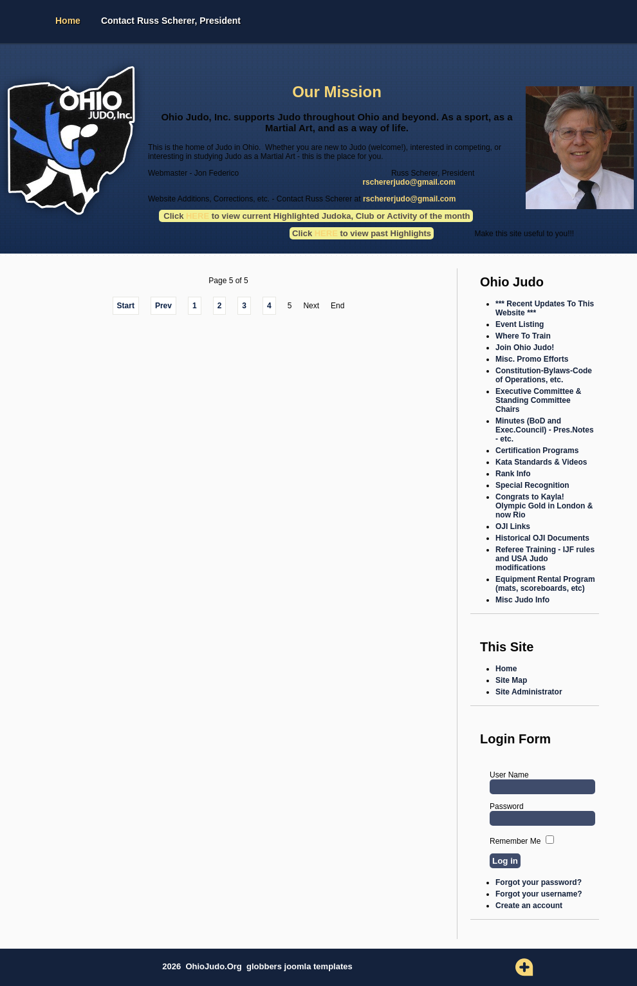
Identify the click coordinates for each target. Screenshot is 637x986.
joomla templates (318, 966)
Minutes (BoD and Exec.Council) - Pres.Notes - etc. (544, 429)
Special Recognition (532, 485)
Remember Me (515, 841)
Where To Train (523, 335)
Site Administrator (528, 691)
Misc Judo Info (522, 599)
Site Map (511, 680)
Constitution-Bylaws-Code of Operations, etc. (543, 375)
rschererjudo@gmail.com (408, 182)
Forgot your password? (538, 882)
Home (67, 20)
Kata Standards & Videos (541, 462)
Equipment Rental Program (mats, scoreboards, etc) (545, 584)
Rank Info (513, 473)
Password (507, 806)
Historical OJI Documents (542, 538)
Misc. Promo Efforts (531, 359)
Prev (163, 305)
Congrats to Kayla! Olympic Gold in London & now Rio (544, 505)
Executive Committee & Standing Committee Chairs (538, 400)
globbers (265, 966)
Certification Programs (536, 450)
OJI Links (512, 526)
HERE (326, 233)
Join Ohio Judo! (524, 347)
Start (125, 305)
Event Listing (519, 324)
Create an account (528, 905)
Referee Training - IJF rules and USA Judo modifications (545, 558)
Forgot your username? (538, 893)
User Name (509, 774)
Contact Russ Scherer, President (171, 20)
